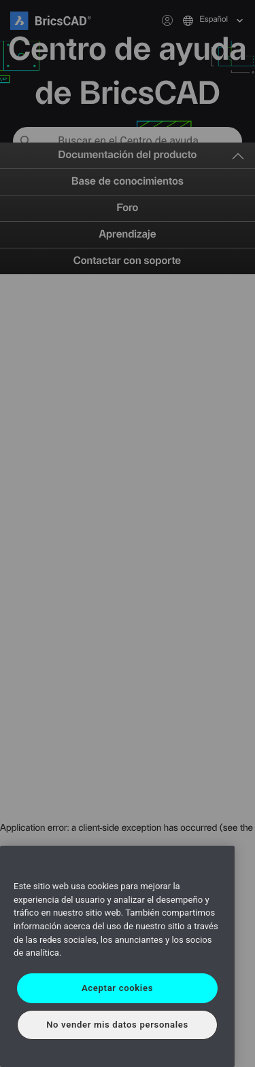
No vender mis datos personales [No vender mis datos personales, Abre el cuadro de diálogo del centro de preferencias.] (117, 1024)
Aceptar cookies (117, 988)
